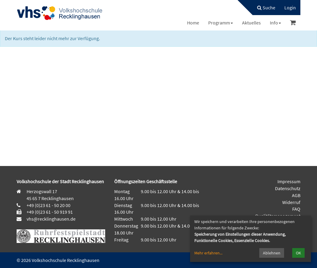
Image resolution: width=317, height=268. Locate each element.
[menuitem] (263, 7)
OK (298, 253)
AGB (296, 195)
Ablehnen (271, 253)
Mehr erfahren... (208, 253)
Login (290, 8)
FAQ (296, 209)
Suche (266, 8)
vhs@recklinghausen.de (51, 219)
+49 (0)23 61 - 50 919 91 (50, 212)
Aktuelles (251, 23)
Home (193, 23)
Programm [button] (220, 23)
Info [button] (275, 23)
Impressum (288, 181)
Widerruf (291, 202)
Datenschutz (287, 188)
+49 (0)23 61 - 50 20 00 (48, 205)
